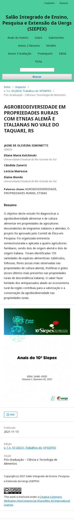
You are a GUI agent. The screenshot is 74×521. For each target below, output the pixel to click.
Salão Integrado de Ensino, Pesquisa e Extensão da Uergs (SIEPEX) (37, 22)
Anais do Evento (17, 37)
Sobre (38, 37)
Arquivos (20, 87)
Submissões (56, 37)
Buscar (37, 76)
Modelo (51, 45)
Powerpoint (45, 53)
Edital (62, 53)
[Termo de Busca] (37, 70)
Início (7, 87)
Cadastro (49, 3)
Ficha (38, 61)
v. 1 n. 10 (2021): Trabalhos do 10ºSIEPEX (27, 91)
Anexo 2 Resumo (29, 45)
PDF (12, 414)
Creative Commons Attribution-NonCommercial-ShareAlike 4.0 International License (37, 501)
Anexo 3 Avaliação (19, 53)
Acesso (63, 3)
